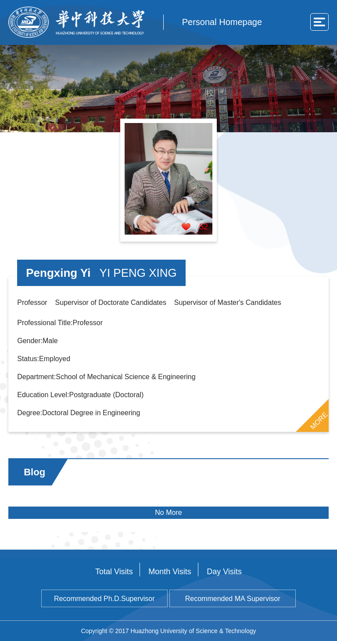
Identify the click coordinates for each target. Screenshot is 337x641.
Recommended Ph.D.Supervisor (104, 598)
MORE (318, 420)
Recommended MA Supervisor (232, 598)
